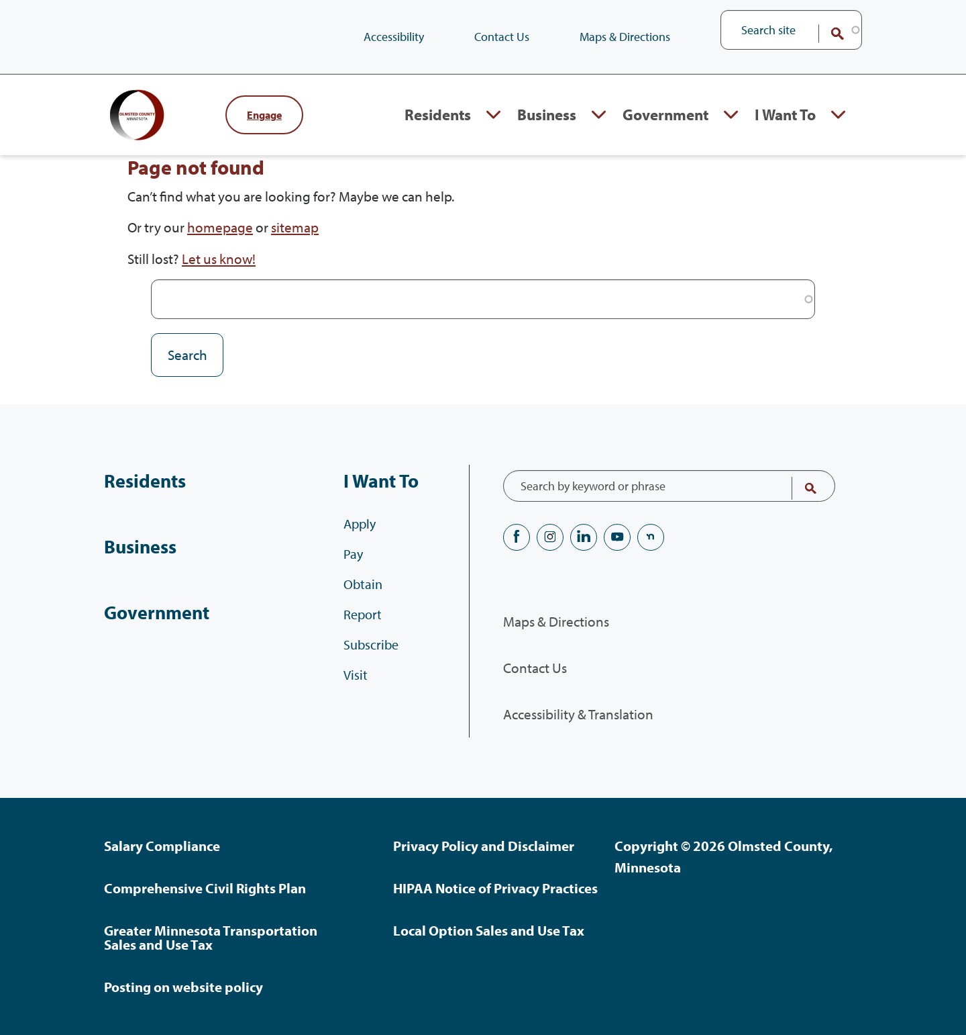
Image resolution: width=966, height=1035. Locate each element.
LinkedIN (583, 537)
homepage (220, 254)
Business (137, 546)
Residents (140, 480)
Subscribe (374, 668)
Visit (359, 698)
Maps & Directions (625, 36)
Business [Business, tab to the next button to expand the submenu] (525, 128)
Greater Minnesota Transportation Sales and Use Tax (210, 937)
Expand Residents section (469, 128)
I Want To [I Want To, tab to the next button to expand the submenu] (781, 128)
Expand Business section (582, 128)
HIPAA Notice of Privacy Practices (495, 888)
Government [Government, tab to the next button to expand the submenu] (653, 128)
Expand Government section (724, 128)
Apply (363, 547)
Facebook (516, 537)
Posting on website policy (183, 986)
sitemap (295, 254)
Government (151, 612)
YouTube (617, 537)
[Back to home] (157, 128)
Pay (356, 577)
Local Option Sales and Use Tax (488, 930)
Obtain (366, 607)
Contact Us (501, 36)
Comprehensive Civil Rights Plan (205, 888)
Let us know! (219, 285)
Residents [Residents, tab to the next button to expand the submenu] (408, 128)
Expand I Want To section (838, 128)
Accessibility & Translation (578, 714)
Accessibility (394, 36)
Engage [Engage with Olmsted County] (264, 128)
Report (366, 637)
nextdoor (650, 537)
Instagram (550, 537)
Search (828, 33)
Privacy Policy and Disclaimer (483, 845)
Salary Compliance (162, 845)
